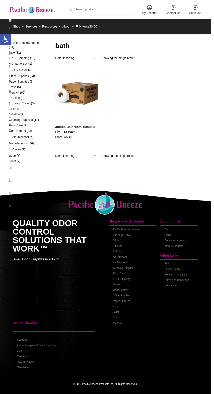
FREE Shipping (121, 276)
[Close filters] (43, 41)
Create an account (174, 238)
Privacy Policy (172, 266)
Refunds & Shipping (175, 272)
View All (117, 320)
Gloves (117, 282)
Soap (116, 304)
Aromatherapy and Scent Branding (36, 342)
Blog (19, 348)
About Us (22, 337)
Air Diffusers (120, 254)
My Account (149, 9)
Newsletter (23, 365)
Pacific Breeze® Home (126, 227)
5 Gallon (118, 249)
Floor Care (119, 271)
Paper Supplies (121, 298)
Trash (116, 315)
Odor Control (120, 287)
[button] (5, 39)
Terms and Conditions (176, 277)
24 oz (116, 238)
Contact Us (173, 9)
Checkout (195, 9)
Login (167, 232)
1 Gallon (118, 243)
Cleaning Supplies (123, 265)
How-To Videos (25, 359)
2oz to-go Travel (122, 232)
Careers (21, 354)
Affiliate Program (173, 243)
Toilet (116, 309)
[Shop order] (75, 56)
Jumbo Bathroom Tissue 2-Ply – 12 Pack (75, 127)
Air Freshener (121, 260)
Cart (166, 227)
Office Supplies (121, 293)
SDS (167, 261)
